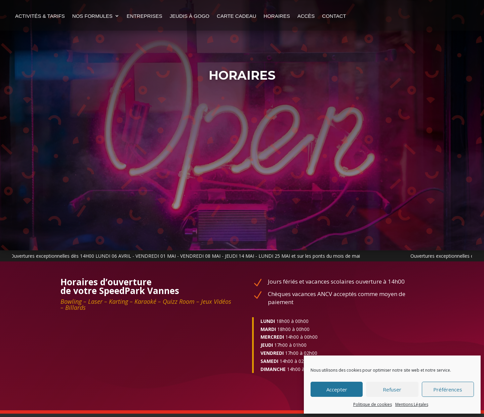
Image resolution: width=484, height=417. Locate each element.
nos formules (134, 16)
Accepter (336, 389)
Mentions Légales (411, 404)
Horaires (319, 16)
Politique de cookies (372, 404)
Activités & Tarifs (82, 16)
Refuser (392, 389)
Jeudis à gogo (231, 16)
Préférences (447, 389)
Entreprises (186, 16)
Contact (69, 41)
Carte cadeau (278, 16)
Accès (348, 16)
